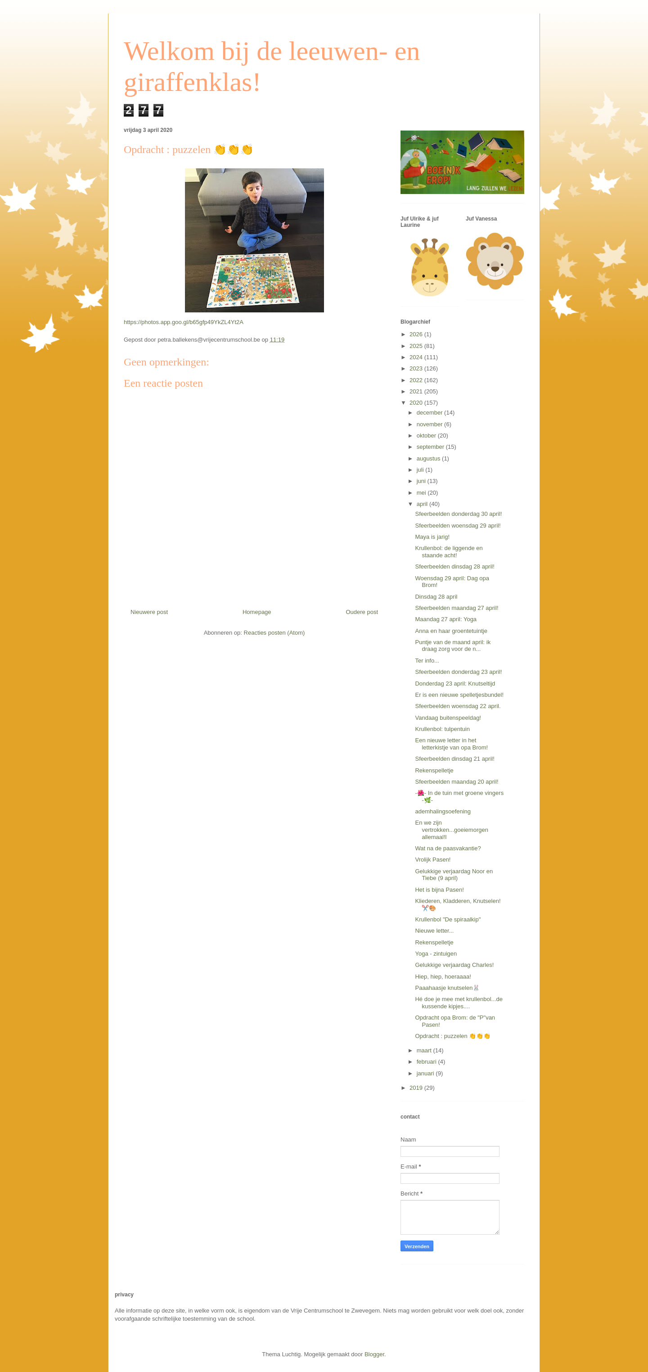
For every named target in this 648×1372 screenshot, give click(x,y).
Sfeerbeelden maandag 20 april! (456, 781)
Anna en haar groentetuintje (451, 630)
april (423, 504)
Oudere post (362, 612)
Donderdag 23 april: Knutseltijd (455, 683)
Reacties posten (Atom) (274, 632)
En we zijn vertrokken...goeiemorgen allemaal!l (451, 829)
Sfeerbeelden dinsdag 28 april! (454, 566)
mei (422, 492)
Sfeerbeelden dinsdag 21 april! (454, 758)
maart (425, 1050)
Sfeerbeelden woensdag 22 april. (457, 706)
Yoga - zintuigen (436, 953)
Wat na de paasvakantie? (448, 848)
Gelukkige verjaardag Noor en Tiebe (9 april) (454, 875)
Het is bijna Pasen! (439, 889)
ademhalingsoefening (443, 811)
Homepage (257, 612)
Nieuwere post (149, 612)
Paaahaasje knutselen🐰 (447, 987)
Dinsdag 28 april (436, 596)
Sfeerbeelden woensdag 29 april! (457, 525)
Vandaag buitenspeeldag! (448, 717)
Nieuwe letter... (434, 930)
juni (422, 481)
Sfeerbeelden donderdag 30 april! (458, 513)
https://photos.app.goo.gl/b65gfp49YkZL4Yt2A (183, 322)
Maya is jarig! (432, 536)
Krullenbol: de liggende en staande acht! (448, 552)
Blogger (374, 1354)
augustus (429, 458)
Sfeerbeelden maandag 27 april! (456, 608)
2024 (417, 357)
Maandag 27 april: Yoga (446, 619)
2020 (417, 402)
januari (426, 1073)
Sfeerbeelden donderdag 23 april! (458, 671)
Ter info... (427, 660)
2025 (417, 346)
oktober (427, 435)
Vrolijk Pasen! (432, 859)
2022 (417, 380)
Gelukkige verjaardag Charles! (454, 964)
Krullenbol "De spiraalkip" (448, 919)
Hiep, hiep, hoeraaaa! (443, 976)
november (430, 424)
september (431, 446)
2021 (417, 391)
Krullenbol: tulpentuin (442, 729)
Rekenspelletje (434, 770)
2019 (417, 1087)
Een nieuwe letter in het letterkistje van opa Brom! (451, 744)
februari (427, 1061)
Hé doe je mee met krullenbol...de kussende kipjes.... (458, 1003)
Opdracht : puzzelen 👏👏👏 (452, 1036)
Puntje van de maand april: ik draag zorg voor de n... (452, 646)
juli (421, 469)
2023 (417, 368)
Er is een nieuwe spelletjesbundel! (459, 694)
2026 (417, 334)
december (430, 412)
